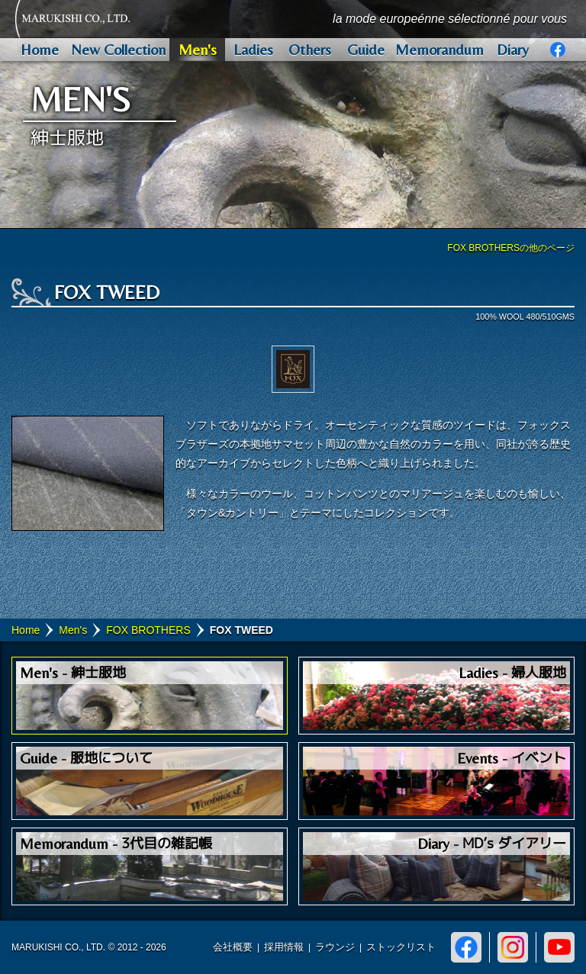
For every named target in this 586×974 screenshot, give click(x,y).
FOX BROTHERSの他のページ (511, 248)
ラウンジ (335, 947)
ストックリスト (401, 947)
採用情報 (284, 947)
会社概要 (233, 947)
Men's (73, 630)
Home (25, 630)
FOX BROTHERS (148, 630)
